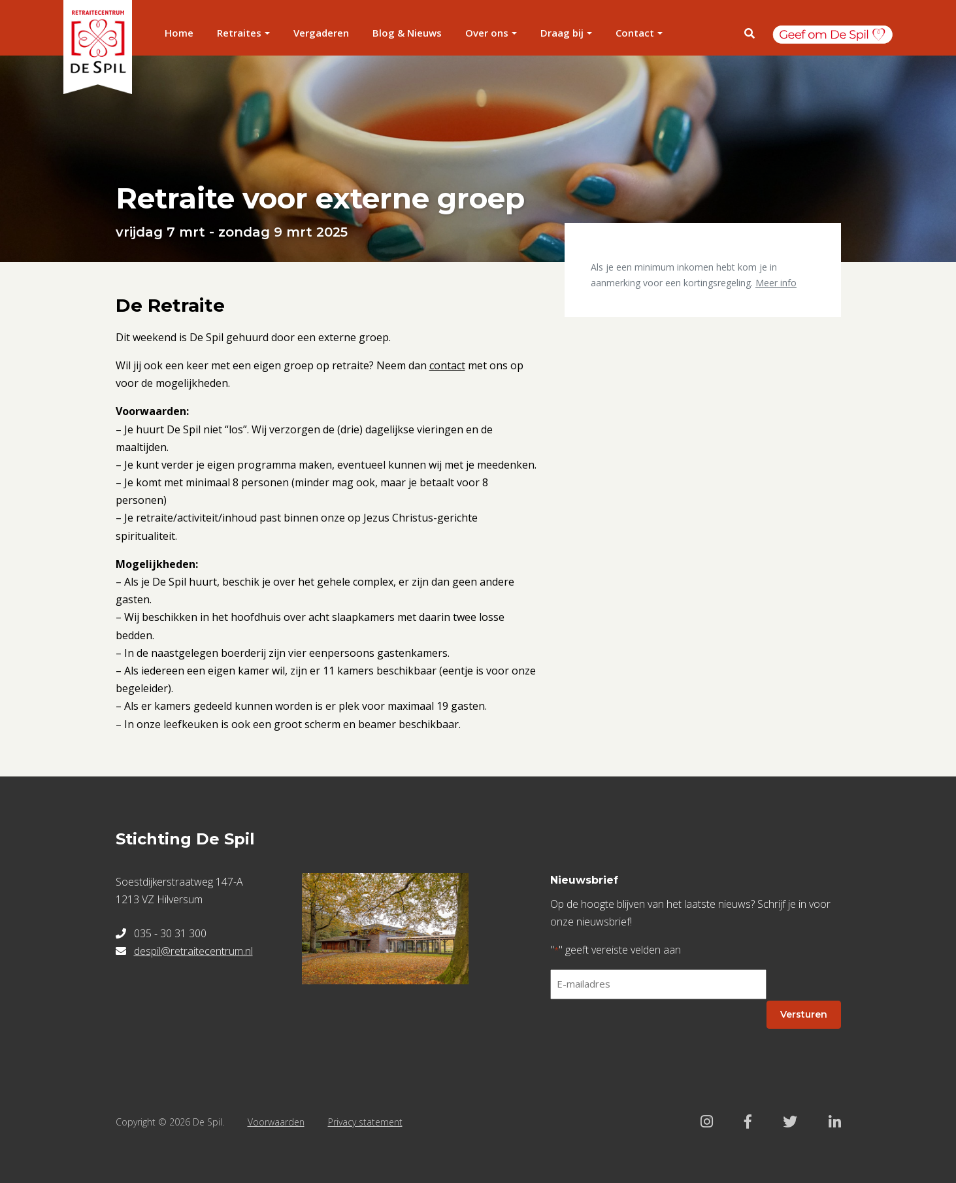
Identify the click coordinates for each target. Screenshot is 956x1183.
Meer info (776, 282)
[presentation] (649, 1035)
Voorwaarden (276, 1122)
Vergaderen (321, 32)
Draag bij (562, 32)
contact (447, 365)
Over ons (486, 32)
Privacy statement (365, 1122)
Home (179, 32)
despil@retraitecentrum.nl (193, 951)
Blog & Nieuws (407, 32)
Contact (635, 32)
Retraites (239, 32)
